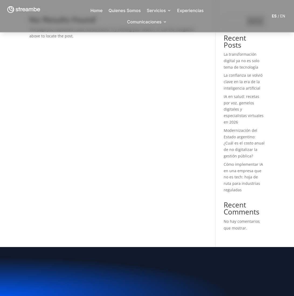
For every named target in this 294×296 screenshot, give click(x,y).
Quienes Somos (125, 10)
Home (96, 10)
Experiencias (190, 10)
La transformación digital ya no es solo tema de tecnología (241, 61)
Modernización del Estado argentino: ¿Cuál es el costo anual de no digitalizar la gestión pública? (244, 143)
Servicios (156, 10)
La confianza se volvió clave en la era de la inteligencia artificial (243, 82)
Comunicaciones (144, 21)
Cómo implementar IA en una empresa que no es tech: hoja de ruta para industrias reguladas (243, 177)
